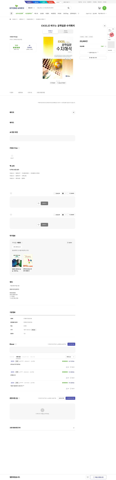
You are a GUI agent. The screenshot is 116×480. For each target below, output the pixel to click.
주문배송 (95, 2)
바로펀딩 (53, 13)
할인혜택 (95, 13)
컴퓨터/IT (21, 19)
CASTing (65, 13)
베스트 (36, 13)
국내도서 (14, 19)
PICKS (59, 13)
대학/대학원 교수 (17, 247)
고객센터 (104, 2)
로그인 (84, 2)
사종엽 (11, 37)
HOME (10, 19)
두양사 (11, 39)
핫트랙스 (51, 2)
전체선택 (58, 193)
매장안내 (100, 2)
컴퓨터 (23, 178)
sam (43, 2)
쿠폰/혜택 (110, 50)
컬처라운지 (73, 13)
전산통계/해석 (30, 19)
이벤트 (47, 13)
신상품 (42, 13)
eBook (36, 2)
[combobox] (31, 8)
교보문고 (29, 2)
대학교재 (24, 175)
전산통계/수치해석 (40, 19)
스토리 (57, 2)
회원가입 (80, 2)
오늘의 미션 (88, 13)
